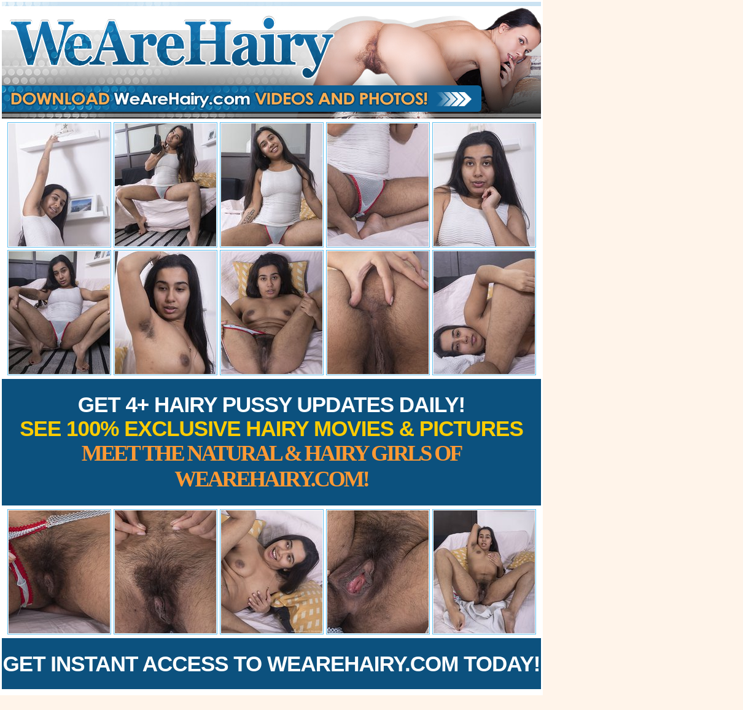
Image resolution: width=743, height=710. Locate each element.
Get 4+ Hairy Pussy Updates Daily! (271, 441)
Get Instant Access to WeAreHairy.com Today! (271, 664)
